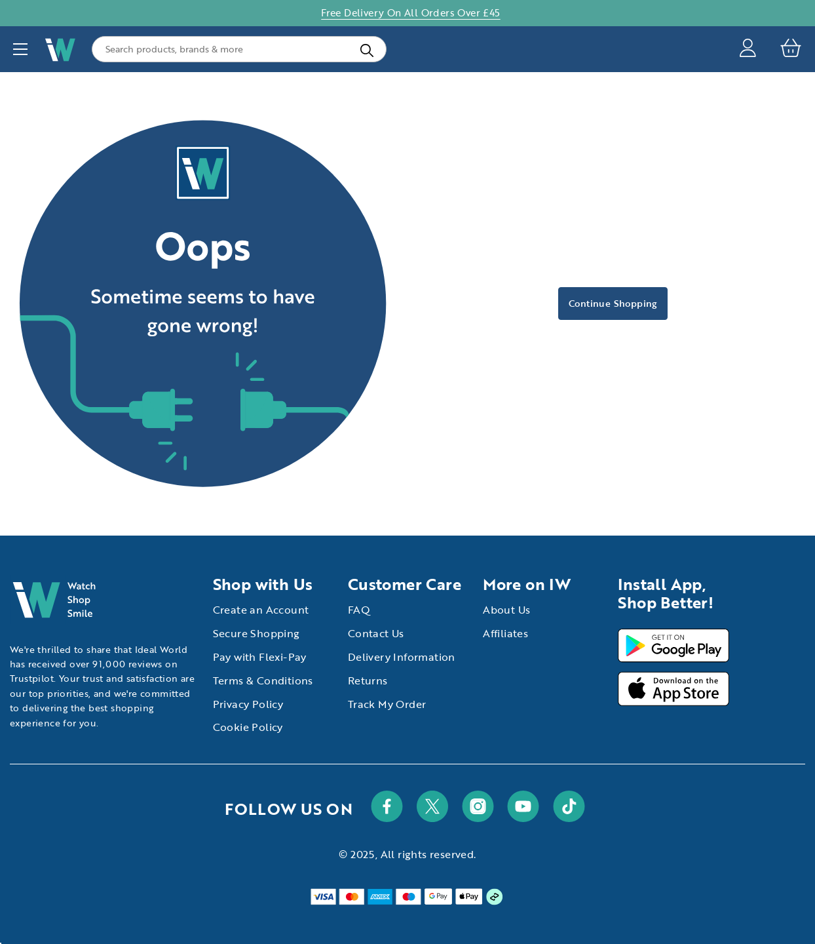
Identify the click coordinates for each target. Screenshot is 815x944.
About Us (506, 610)
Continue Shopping (613, 303)
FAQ (359, 610)
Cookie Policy (248, 727)
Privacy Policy (248, 704)
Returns (368, 680)
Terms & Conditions (263, 680)
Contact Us (376, 633)
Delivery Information (401, 657)
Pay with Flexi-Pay (260, 657)
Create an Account (261, 610)
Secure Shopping (256, 633)
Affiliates (505, 633)
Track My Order (387, 704)
